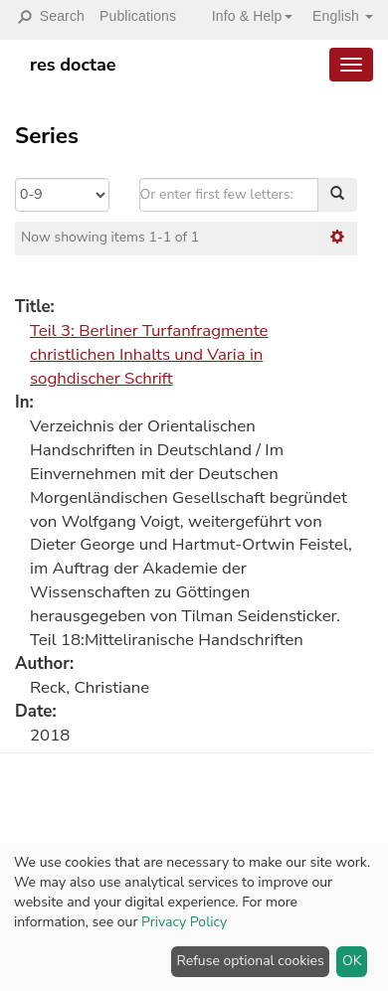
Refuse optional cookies (250, 960)
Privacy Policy (184, 921)
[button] (244, 16)
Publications (137, 16)
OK (352, 960)
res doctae (73, 65)
